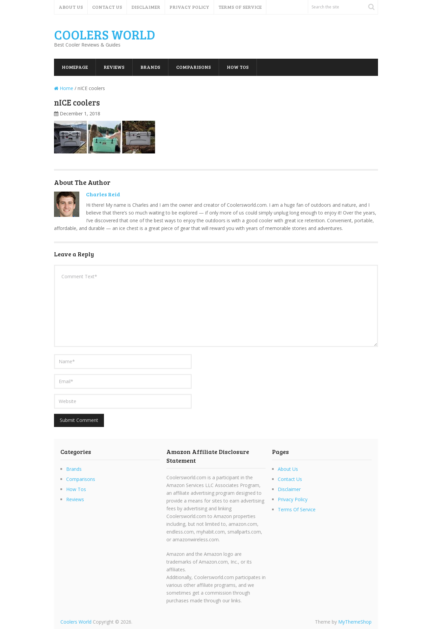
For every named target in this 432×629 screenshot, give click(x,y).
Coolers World (104, 34)
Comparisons (193, 67)
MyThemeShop (355, 622)
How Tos (238, 67)
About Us (71, 7)
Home (63, 88)
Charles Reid (103, 194)
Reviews (114, 67)
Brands (150, 67)
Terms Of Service (240, 7)
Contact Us (107, 7)
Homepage (75, 67)
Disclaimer (145, 7)
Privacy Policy (189, 7)
